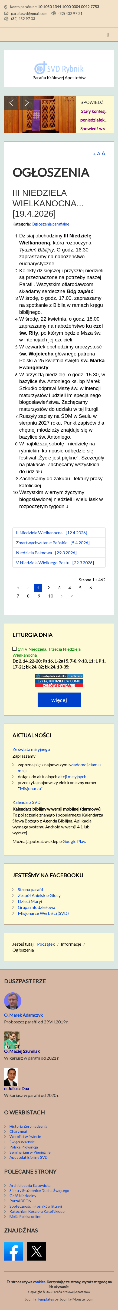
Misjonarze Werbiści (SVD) (43, 913)
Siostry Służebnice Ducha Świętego (39, 1190)
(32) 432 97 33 (23, 18)
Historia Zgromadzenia (28, 1126)
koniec (72, 596)
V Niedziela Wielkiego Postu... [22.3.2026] (55, 562)
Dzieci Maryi (30, 901)
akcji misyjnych (72, 776)
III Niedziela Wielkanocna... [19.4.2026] (48, 203)
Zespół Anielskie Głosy (39, 895)
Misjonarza (30, 788)
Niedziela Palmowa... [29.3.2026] (46, 552)
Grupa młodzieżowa (36, 907)
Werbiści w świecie (25, 1136)
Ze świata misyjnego (31, 749)
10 (50, 595)
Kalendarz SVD (26, 802)
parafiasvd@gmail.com (29, 13)
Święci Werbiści (22, 1142)
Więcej (59, 700)
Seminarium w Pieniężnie (30, 1152)
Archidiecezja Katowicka (30, 1185)
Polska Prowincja (23, 1147)
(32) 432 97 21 (70, 13)
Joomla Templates (39, 1299)
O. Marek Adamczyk (23, 1014)
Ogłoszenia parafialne (50, 224)
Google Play (74, 841)
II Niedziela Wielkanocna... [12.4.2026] (51, 532)
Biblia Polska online (25, 1216)
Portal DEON (20, 1200)
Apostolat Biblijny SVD (28, 1157)
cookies (39, 1282)
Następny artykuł (61, 596)
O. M (9, 1051)
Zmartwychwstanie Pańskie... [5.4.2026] (53, 542)
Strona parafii (30, 889)
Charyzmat (18, 1131)
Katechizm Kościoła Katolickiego (37, 1211)
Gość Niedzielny (22, 1195)
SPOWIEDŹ (91, 102)
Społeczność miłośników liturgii (35, 1206)
